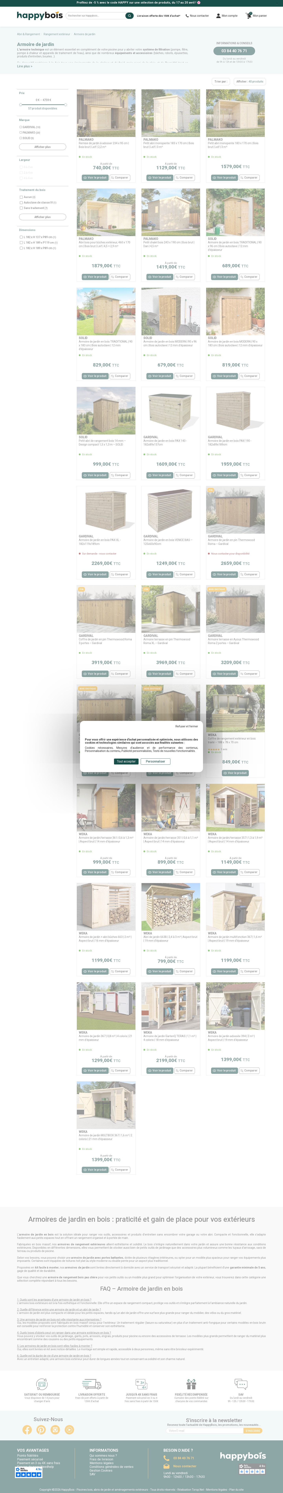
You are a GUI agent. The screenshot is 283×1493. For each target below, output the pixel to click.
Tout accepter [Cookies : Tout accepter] (126, 761)
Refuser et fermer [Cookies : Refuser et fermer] (186, 726)
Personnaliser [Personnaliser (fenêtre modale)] (155, 761)
